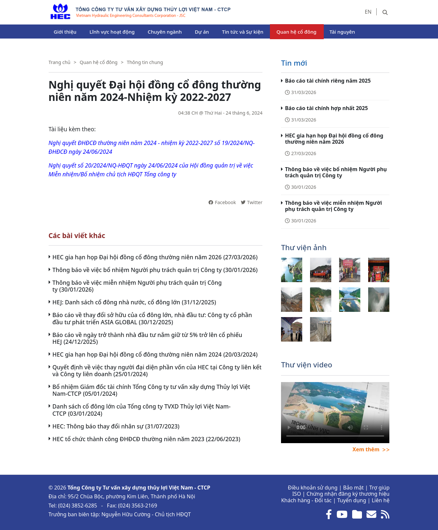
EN (368, 11)
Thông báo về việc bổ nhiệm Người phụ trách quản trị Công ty (137, 270)
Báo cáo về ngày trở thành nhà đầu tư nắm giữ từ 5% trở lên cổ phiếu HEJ (147, 338)
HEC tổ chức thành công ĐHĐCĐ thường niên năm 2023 (129, 439)
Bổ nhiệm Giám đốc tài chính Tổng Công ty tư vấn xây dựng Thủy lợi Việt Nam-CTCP (151, 390)
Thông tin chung (145, 62)
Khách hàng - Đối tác (306, 500)
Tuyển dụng (351, 500)
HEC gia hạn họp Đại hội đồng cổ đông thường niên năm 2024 (137, 354)
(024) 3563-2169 (137, 505)
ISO (296, 493)
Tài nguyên (342, 31)
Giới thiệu (65, 31)
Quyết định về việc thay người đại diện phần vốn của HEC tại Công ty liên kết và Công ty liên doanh (157, 370)
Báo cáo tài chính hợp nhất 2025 (326, 108)
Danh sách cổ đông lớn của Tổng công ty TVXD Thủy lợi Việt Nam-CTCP (142, 409)
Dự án (202, 31)
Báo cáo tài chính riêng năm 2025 (328, 80)
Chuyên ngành (165, 31)
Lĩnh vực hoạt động (111, 31)
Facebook (222, 202)
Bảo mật (353, 487)
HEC (54, 6)
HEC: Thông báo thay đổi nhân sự (98, 426)
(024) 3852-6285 (77, 505)
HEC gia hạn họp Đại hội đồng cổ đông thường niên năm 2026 (137, 257)
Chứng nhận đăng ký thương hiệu (347, 493)
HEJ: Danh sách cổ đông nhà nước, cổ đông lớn (116, 302)
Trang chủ (59, 62)
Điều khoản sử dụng (312, 487)
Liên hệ (381, 500)
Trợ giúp (379, 487)
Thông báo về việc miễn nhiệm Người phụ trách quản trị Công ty (137, 286)
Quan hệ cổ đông (296, 31)
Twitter (251, 202)
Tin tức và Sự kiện (242, 31)
